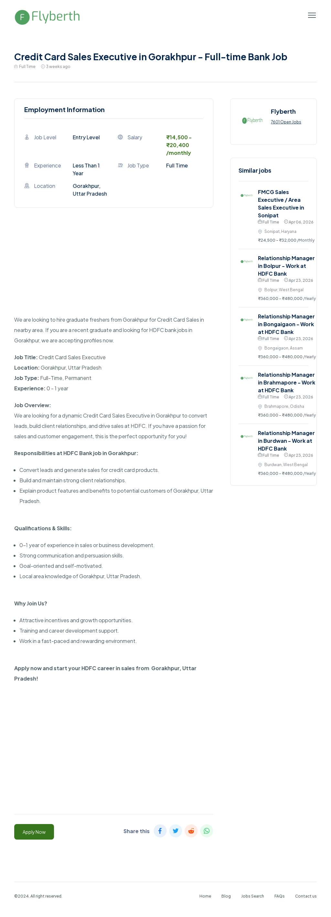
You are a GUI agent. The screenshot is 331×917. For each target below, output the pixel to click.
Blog (226, 896)
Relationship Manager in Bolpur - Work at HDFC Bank (286, 266)
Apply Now (34, 832)
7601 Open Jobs (286, 122)
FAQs (279, 896)
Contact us (306, 896)
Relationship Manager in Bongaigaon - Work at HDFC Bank (286, 324)
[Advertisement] (113, 269)
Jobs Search (252, 896)
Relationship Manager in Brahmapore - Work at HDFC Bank (286, 382)
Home (205, 896)
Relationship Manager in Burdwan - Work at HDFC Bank (286, 441)
